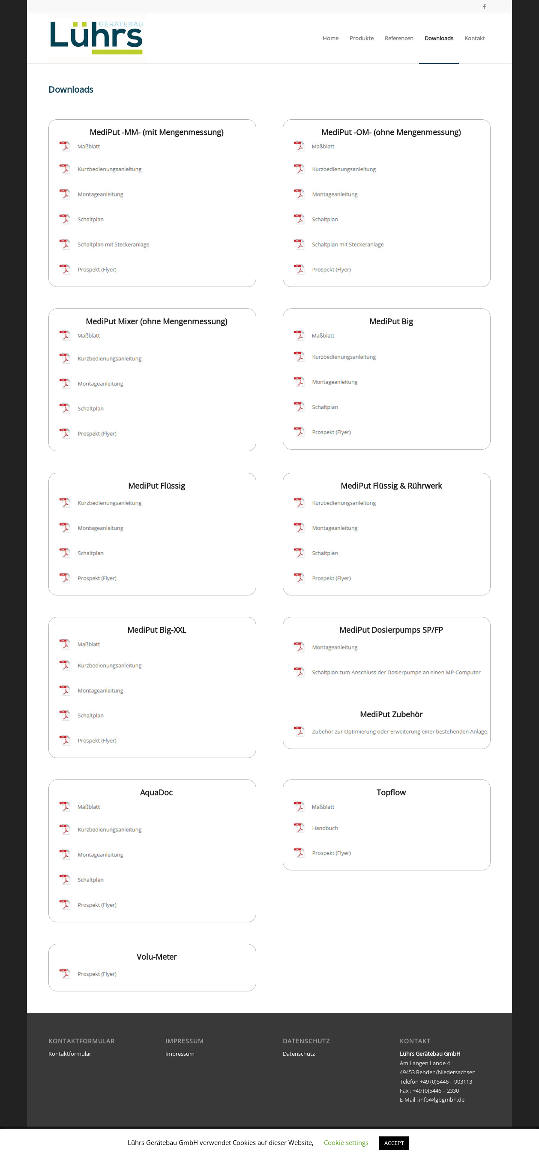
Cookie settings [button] (346, 1142)
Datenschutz (299, 1053)
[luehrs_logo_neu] (97, 38)
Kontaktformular (69, 1053)
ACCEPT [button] (394, 1143)
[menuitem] (330, 38)
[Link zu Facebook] (484, 6)
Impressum (180, 1053)
